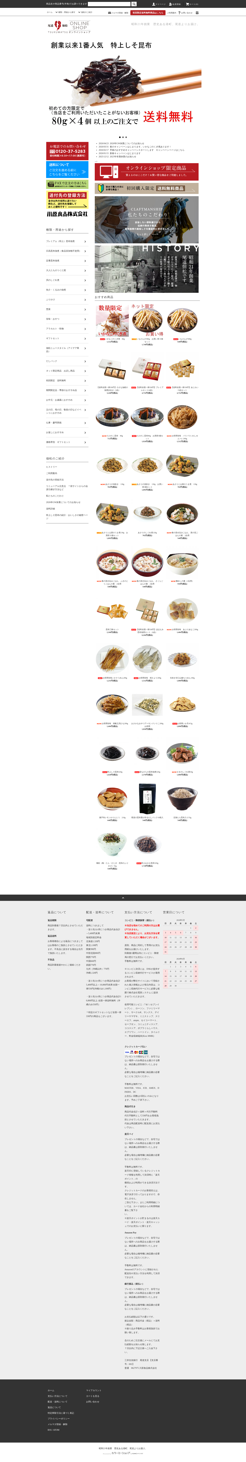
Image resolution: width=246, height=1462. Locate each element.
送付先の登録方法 (55, 480)
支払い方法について (57, 1396)
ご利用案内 (171, 13)
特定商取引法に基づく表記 (61, 1413)
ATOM (56, 1430)
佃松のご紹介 (84, 12)
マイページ (159, 4)
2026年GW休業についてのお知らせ (127, 143)
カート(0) (192, 4)
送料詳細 (50, 509)
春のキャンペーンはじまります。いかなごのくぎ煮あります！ (140, 147)
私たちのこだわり (55, 496)
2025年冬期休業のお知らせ (123, 156)
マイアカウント (94, 1390)
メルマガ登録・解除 (118, 13)
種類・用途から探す (65, 12)
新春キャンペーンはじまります (125, 153)
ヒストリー (51, 467)
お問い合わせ (185, 13)
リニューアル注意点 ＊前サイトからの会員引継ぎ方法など (67, 488)
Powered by (123, 1454)
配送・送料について (57, 1402)
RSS (50, 1430)
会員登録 (175, 4)
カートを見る (92, 1396)
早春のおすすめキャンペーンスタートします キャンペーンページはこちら (147, 150)
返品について (54, 1407)
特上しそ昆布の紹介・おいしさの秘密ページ (67, 517)
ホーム (50, 12)
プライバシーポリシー (59, 1418)
